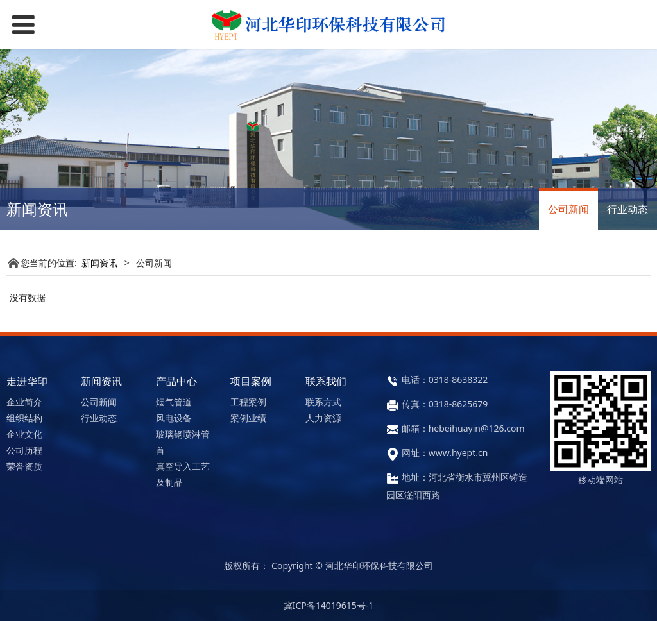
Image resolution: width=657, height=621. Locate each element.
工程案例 (248, 402)
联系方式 (323, 402)
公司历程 (24, 450)
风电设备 (174, 418)
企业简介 (24, 402)
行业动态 (627, 209)
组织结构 (24, 418)
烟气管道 (174, 402)
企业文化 (24, 434)
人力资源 (323, 418)
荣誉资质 (24, 466)
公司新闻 (568, 209)
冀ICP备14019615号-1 (329, 605)
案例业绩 (248, 418)
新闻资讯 (99, 263)
